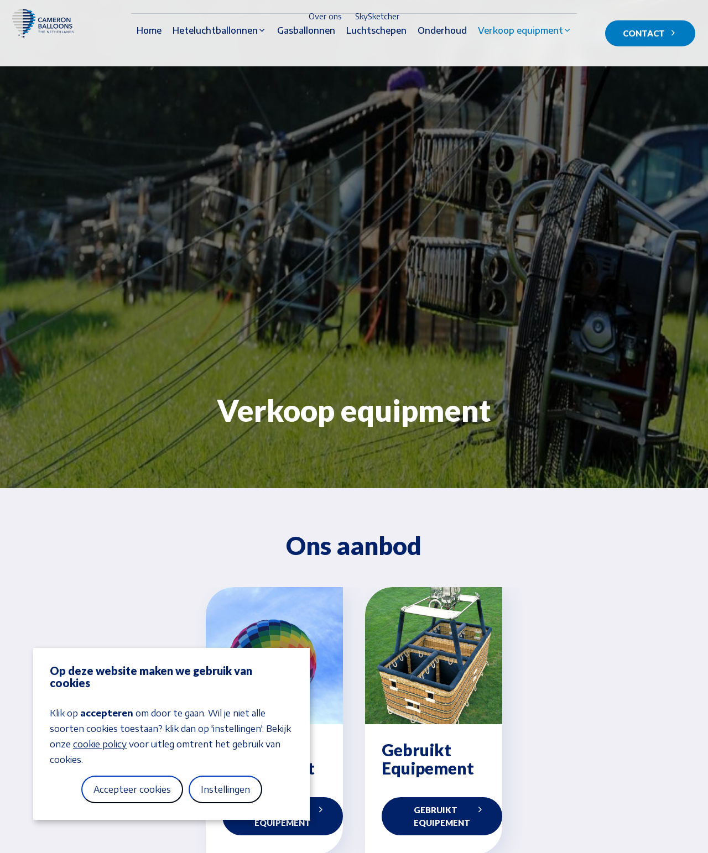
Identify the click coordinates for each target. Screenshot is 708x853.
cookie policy (100, 744)
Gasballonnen (306, 50)
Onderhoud (442, 50)
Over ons (325, 16)
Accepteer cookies (132, 789)
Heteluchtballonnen (215, 50)
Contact (650, 33)
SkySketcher (377, 16)
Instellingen (225, 789)
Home (149, 50)
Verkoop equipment (520, 50)
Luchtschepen (376, 50)
